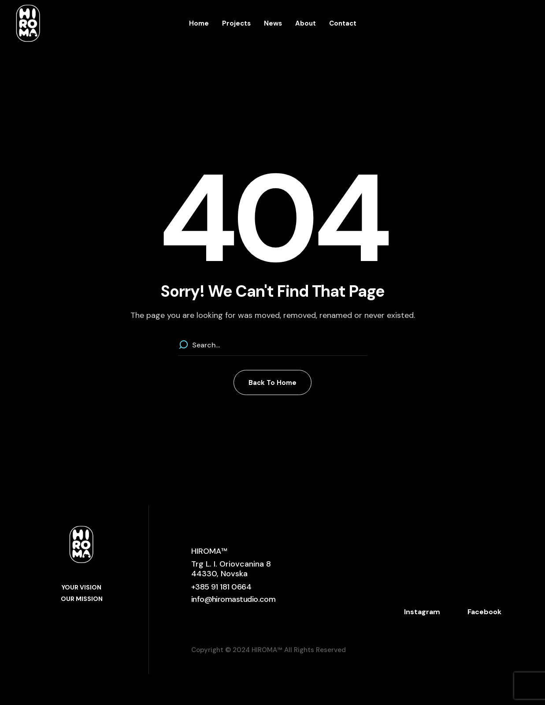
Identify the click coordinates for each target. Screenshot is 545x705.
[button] (272, 382)
